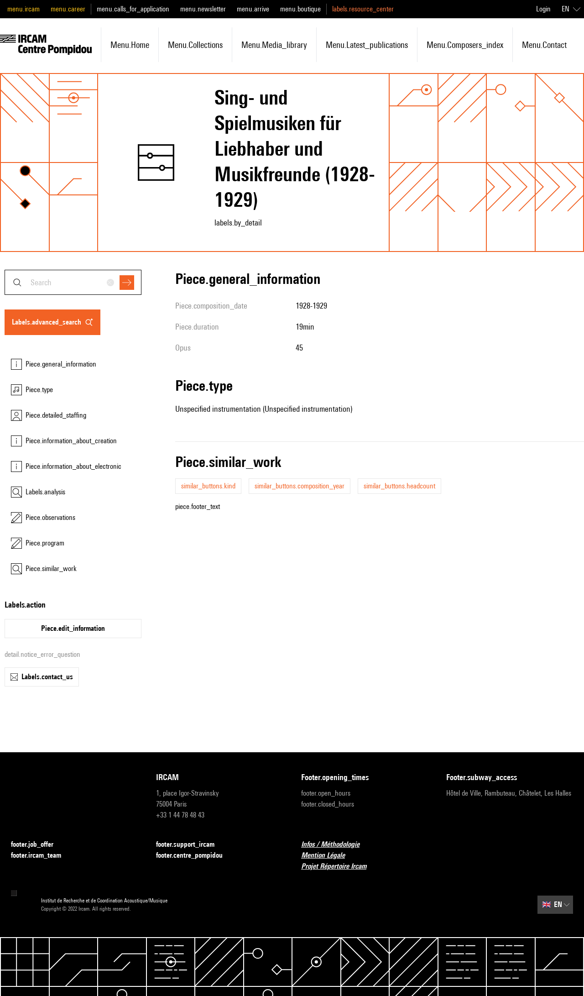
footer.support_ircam (190, 844)
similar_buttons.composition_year (299, 486)
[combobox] (73, 282)
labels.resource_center (363, 9)
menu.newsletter (203, 9)
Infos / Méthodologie (335, 844)
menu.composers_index (465, 45)
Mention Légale (328, 855)
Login (543, 9)
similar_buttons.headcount (399, 486)
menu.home (129, 45)
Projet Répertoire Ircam (339, 866)
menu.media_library (274, 45)
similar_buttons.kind (208, 486)
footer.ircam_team (41, 855)
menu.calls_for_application (133, 9)
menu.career (68, 9)
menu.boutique (300, 9)
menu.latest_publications (367, 45)
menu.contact (544, 45)
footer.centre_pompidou (195, 855)
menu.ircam (23, 9)
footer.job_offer (37, 844)
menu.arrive (253, 9)
